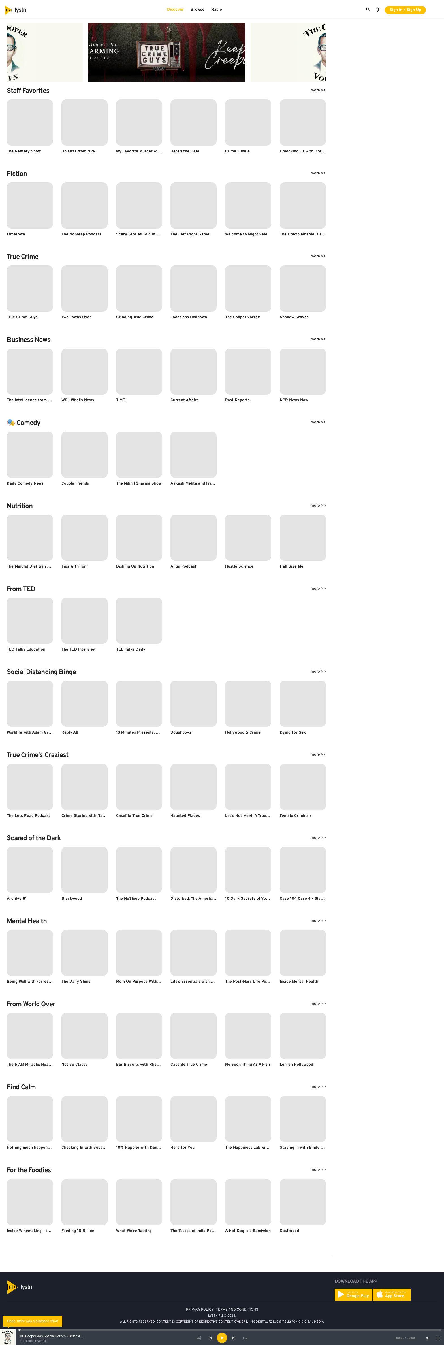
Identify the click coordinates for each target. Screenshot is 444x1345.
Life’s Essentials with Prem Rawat (202, 981)
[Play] (222, 1338)
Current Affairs (184, 400)
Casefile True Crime (134, 815)
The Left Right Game (189, 234)
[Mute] (427, 1338)
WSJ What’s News (77, 400)
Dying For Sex (293, 732)
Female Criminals (296, 815)
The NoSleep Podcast (81, 234)
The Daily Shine (76, 981)
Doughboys (180, 732)
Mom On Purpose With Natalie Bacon (150, 981)
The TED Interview (78, 649)
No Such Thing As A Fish (247, 1064)
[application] (222, 1338)
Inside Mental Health (299, 981)
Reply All (69, 732)
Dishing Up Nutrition (135, 566)
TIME (120, 400)
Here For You (182, 1147)
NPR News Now (294, 400)
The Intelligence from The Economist (41, 400)
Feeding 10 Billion (77, 1231)
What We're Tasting (134, 1231)
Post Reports (237, 400)
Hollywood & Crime (243, 732)
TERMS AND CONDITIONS (237, 1310)
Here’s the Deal (184, 151)
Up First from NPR (78, 151)
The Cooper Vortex (33, 1340)
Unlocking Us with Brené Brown (309, 151)
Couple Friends (75, 483)
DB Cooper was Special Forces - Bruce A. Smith (55, 1336)
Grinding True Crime (134, 317)
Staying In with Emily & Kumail (309, 1147)
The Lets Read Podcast (28, 815)
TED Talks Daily (130, 649)
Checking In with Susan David (89, 1147)
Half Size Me (291, 566)
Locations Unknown (188, 317)
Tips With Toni (74, 566)
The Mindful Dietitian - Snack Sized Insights (48, 566)
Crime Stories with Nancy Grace (91, 815)
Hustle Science (239, 566)
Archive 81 (17, 898)
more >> (318, 90)
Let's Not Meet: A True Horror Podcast (260, 815)
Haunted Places (185, 815)
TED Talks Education (26, 649)
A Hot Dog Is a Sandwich (248, 1231)
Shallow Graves (294, 317)
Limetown (16, 234)
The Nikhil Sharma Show (138, 483)
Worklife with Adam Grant (31, 732)
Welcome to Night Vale (246, 234)
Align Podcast (183, 566)
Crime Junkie (237, 151)
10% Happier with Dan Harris (143, 1147)
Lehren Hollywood (296, 1064)
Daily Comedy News (25, 483)
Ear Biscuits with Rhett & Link (144, 1064)
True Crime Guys (22, 317)
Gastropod (289, 1231)
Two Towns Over (76, 317)
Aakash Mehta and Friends (195, 483)
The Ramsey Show (24, 151)
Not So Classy (74, 1064)
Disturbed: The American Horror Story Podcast (214, 898)
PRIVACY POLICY (200, 1310)
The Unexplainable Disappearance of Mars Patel (325, 234)
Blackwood (71, 898)
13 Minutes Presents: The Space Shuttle (153, 732)
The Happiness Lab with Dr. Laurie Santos (264, 1147)
